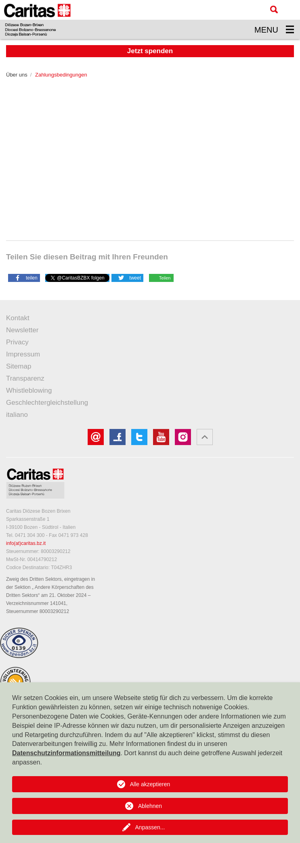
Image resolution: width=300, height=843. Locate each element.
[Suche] (274, 9)
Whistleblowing (29, 390)
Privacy (17, 342)
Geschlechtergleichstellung (47, 402)
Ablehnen (150, 806)
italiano (17, 414)
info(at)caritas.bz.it (26, 543)
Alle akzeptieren (150, 784)
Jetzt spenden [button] (150, 51)
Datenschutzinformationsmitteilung (66, 753)
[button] (24, 277)
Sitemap (18, 366)
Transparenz (25, 378)
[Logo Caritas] (37, 19)
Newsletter (22, 330)
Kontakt (17, 318)
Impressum (23, 354)
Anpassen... (150, 827)
